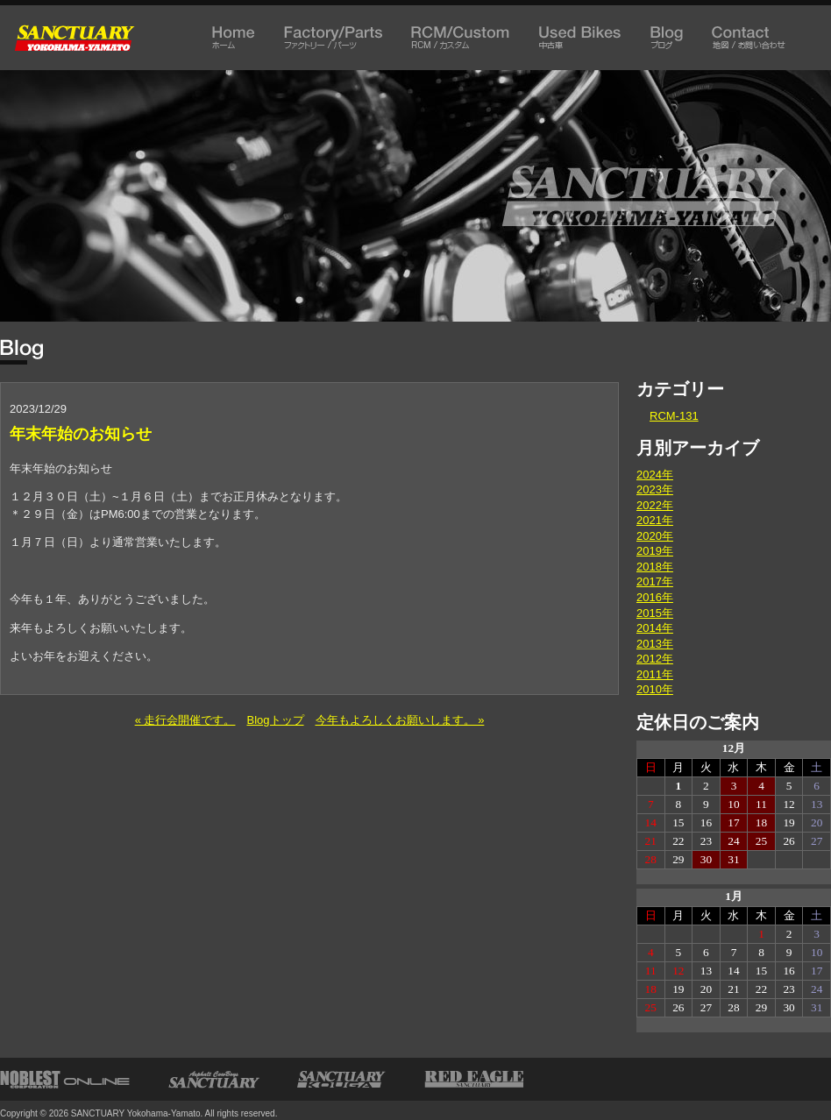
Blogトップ (274, 720)
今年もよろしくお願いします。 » (400, 720)
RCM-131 (674, 415)
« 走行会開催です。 (185, 720)
